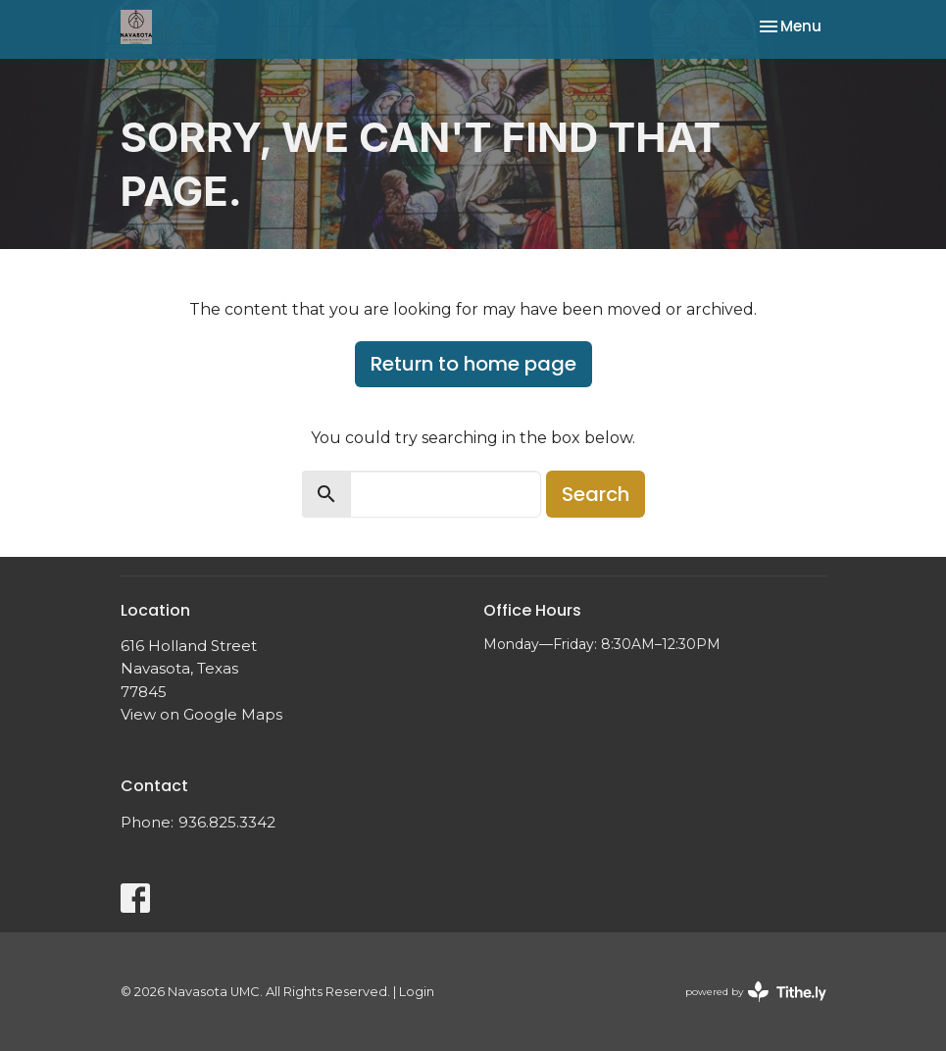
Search (595, 494)
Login (416, 991)
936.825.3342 (226, 822)
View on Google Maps (201, 714)
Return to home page (473, 363)
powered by (755, 991)
